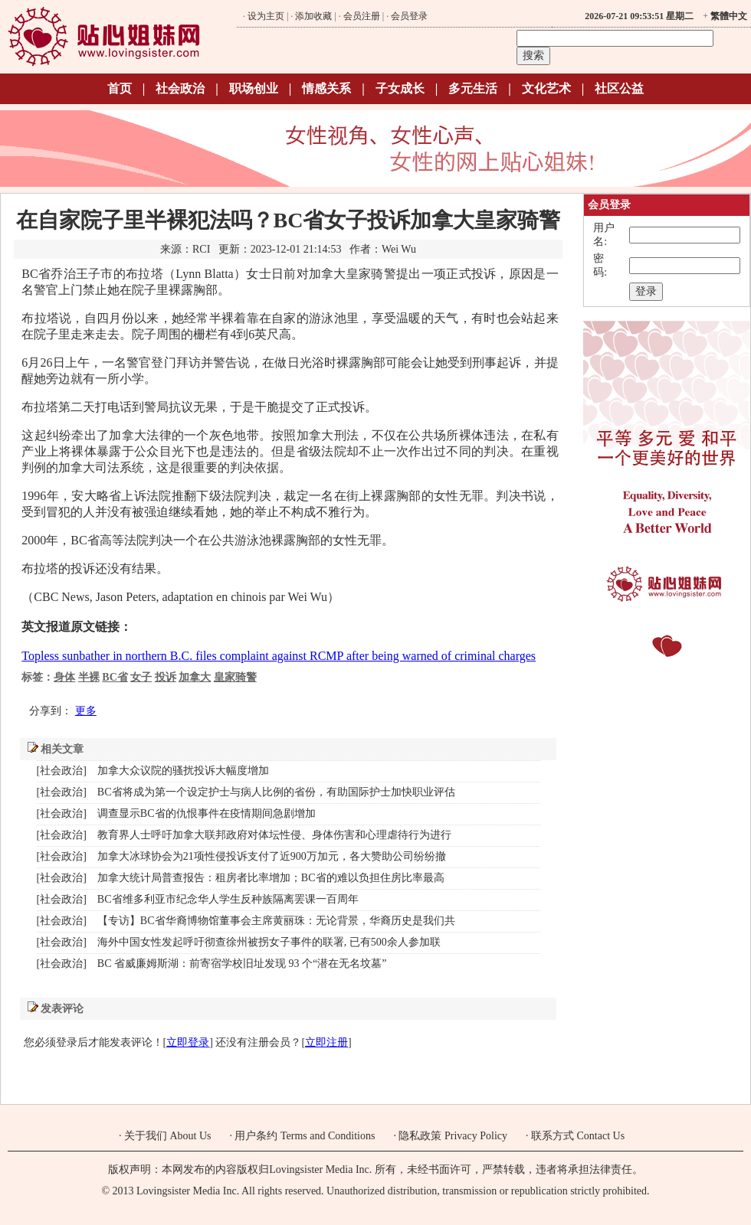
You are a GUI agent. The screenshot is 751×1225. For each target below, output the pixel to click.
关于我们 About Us (168, 1136)
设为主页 (266, 16)
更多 (86, 711)
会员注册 (361, 16)
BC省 (114, 677)
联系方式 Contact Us (578, 1136)
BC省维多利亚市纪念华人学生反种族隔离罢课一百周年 (228, 899)
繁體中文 (728, 16)
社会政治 (180, 88)
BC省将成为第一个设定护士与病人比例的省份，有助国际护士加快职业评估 (276, 792)
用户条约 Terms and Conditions (304, 1136)
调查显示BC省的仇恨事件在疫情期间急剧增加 (206, 813)
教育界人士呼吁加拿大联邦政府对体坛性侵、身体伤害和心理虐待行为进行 (274, 835)
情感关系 (326, 88)
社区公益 (619, 88)
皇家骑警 (235, 677)
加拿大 (195, 677)
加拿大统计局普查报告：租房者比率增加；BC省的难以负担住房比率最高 (270, 878)
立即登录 (187, 1042)
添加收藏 (313, 16)
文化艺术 (546, 88)
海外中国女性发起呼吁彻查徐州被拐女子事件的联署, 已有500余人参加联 (269, 942)
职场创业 (253, 88)
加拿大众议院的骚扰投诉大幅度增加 (183, 770)
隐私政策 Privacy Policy (452, 1136)
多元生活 (472, 88)
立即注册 (326, 1042)
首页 (119, 88)
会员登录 (409, 16)
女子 (141, 677)
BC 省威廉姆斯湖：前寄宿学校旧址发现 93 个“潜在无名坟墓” (242, 963)
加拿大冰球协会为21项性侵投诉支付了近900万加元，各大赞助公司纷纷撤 (271, 856)
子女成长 (400, 88)
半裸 (89, 677)
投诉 (165, 677)
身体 (64, 677)
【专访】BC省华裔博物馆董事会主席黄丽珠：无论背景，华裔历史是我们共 (276, 920)
